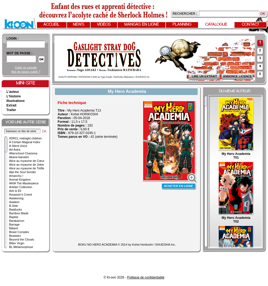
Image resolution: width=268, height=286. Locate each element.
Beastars (15, 235)
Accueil (51, 24)
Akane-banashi (19, 157)
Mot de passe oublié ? (26, 71)
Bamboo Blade (18, 213)
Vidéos (104, 24)
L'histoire (13, 96)
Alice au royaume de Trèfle (26, 168)
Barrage (14, 224)
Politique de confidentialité (145, 277)
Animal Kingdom (20, 179)
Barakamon (16, 220)
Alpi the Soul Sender (22, 172)
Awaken (14, 202)
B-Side (13, 205)
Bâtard (13, 228)
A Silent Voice (18, 145)
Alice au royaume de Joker (26, 164)
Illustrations (15, 101)
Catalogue (216, 24)
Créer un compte (26, 67)
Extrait (11, 105)
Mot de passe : (19, 53)
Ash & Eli (15, 190)
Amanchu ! (16, 175)
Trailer (11, 110)
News (78, 24)
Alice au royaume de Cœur (26, 160)
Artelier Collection (20, 187)
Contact (250, 24)
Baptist (13, 217)
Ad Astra (14, 149)
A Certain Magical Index (24, 142)
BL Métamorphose (21, 247)
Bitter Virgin (16, 243)
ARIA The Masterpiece (24, 183)
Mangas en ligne (141, 24)
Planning (182, 24)
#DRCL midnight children (25, 138)
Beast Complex (19, 232)
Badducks (15, 209)
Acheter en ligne (179, 186)
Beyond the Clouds (21, 239)
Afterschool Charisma (23, 153)
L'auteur (12, 92)
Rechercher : (185, 14)
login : (12, 38)
